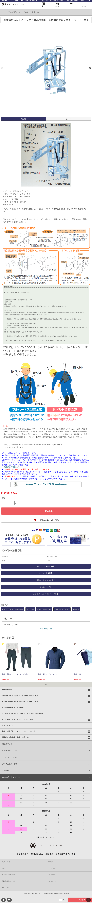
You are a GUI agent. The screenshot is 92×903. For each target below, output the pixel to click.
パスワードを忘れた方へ (8, 874)
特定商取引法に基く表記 (8, 881)
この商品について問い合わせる (46, 594)
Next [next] (90, 68)
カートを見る (51, 868)
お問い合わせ (51, 874)
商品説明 (23, 119)
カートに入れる (46, 511)
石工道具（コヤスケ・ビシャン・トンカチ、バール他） (23, 713)
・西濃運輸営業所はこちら (12, 467)
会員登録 (50, 861)
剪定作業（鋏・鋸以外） (62, 609)
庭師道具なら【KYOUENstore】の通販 (44, 893)
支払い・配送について (46, 580)
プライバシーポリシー (54, 881)
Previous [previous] (2, 68)
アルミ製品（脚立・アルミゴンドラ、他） (18, 719)
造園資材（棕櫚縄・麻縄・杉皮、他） (16, 737)
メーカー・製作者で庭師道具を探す (12, 609)
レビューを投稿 (46, 573)
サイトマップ (5, 887)
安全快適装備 (7, 689)
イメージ (68, 119)
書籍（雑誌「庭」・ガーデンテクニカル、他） (19, 731)
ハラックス (30, 609)
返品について (46, 587)
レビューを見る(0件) (46, 566)
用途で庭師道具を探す (44, 609)
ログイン (4, 868)
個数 (3, 498)
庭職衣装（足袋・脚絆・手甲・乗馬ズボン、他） (20, 695)
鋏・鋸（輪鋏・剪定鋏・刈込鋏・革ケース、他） (20, 701)
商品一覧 (76, 609)
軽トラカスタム (7, 725)
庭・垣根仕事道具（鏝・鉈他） (13, 707)
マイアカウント (6, 861)
